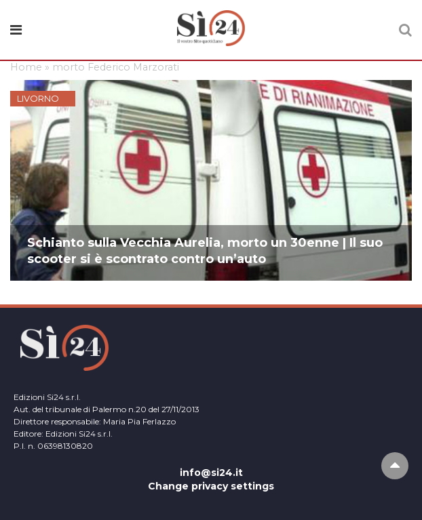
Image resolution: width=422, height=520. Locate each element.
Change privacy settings (211, 486)
